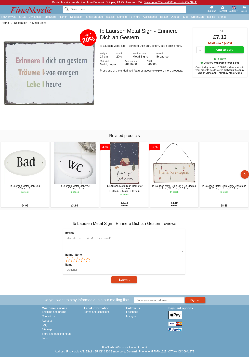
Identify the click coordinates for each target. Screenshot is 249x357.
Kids (185, 16)
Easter (164, 16)
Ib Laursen (163, 56)
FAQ (44, 325)
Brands (222, 16)
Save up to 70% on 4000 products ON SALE (170, 2)
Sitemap (47, 329)
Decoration (76, 16)
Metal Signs (140, 56)
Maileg (211, 16)
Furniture (134, 16)
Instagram (132, 316)
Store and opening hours (56, 333)
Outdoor (175, 16)
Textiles (110, 16)
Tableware (49, 16)
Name (68, 264)
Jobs (45, 338)
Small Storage (94, 16)
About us (47, 320)
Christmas (35, 16)
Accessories (150, 16)
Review (69, 232)
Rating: (73, 254)
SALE (22, 16)
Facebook (132, 311)
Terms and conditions (97, 311)
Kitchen (62, 16)
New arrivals (8, 16)
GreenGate (197, 16)
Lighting (122, 16)
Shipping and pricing (54, 311)
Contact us (48, 316)
